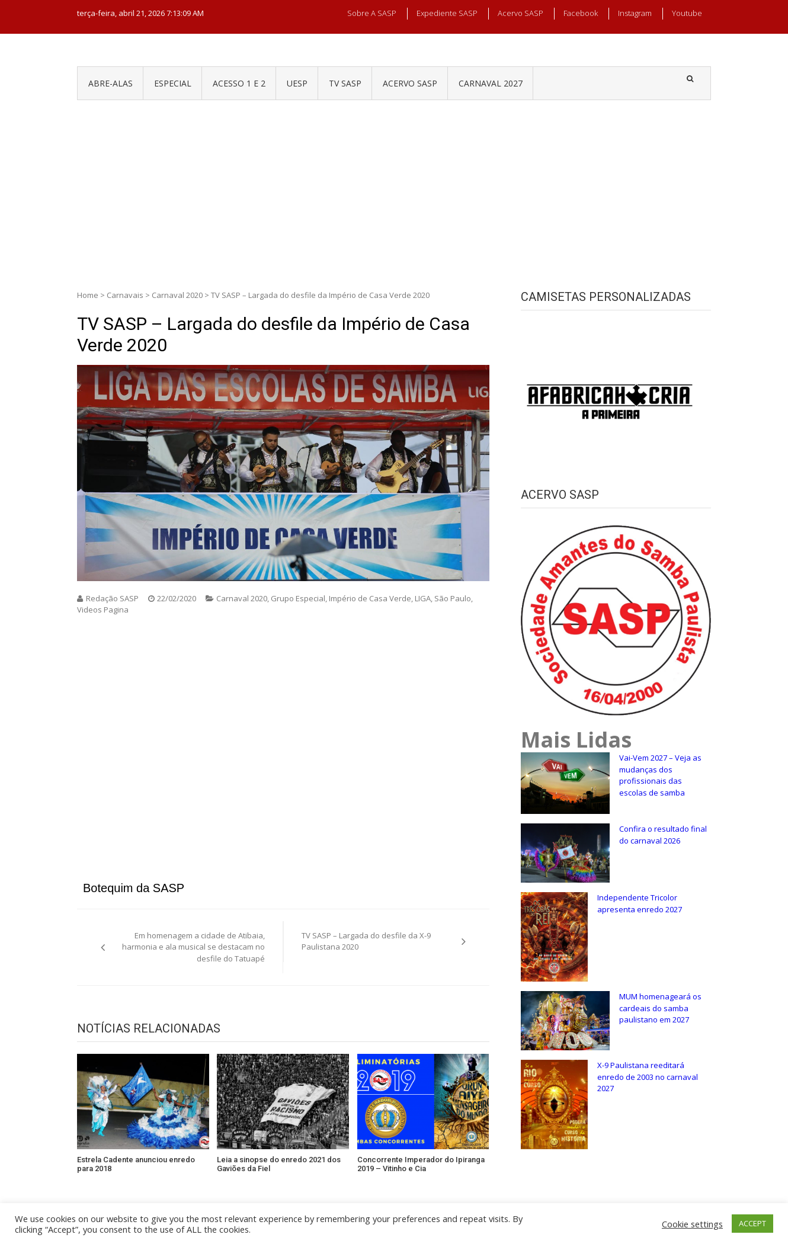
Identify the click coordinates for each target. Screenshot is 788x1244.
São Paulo (452, 598)
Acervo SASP (520, 13)
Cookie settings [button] (692, 1224)
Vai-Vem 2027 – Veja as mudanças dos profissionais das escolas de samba (660, 775)
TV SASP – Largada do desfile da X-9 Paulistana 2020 (366, 941)
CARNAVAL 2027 (491, 83)
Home (87, 295)
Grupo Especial (298, 598)
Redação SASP (112, 598)
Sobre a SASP (371, 13)
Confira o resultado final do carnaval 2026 (663, 834)
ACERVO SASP (410, 83)
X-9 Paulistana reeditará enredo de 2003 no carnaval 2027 (647, 1077)
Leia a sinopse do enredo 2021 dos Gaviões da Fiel (279, 1164)
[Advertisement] (394, 189)
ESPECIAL (172, 83)
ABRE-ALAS (110, 83)
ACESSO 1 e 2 (239, 83)
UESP (297, 83)
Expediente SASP (447, 13)
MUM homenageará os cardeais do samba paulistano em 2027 (660, 1008)
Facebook (580, 13)
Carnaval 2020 (177, 295)
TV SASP (345, 83)
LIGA (423, 598)
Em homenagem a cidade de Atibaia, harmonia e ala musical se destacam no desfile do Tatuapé (193, 947)
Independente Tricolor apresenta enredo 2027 (639, 903)
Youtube (687, 13)
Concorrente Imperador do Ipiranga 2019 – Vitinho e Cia (421, 1164)
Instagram (635, 13)
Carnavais (125, 295)
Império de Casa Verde (370, 598)
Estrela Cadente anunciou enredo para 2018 (136, 1164)
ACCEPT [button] (752, 1223)
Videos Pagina (103, 609)
